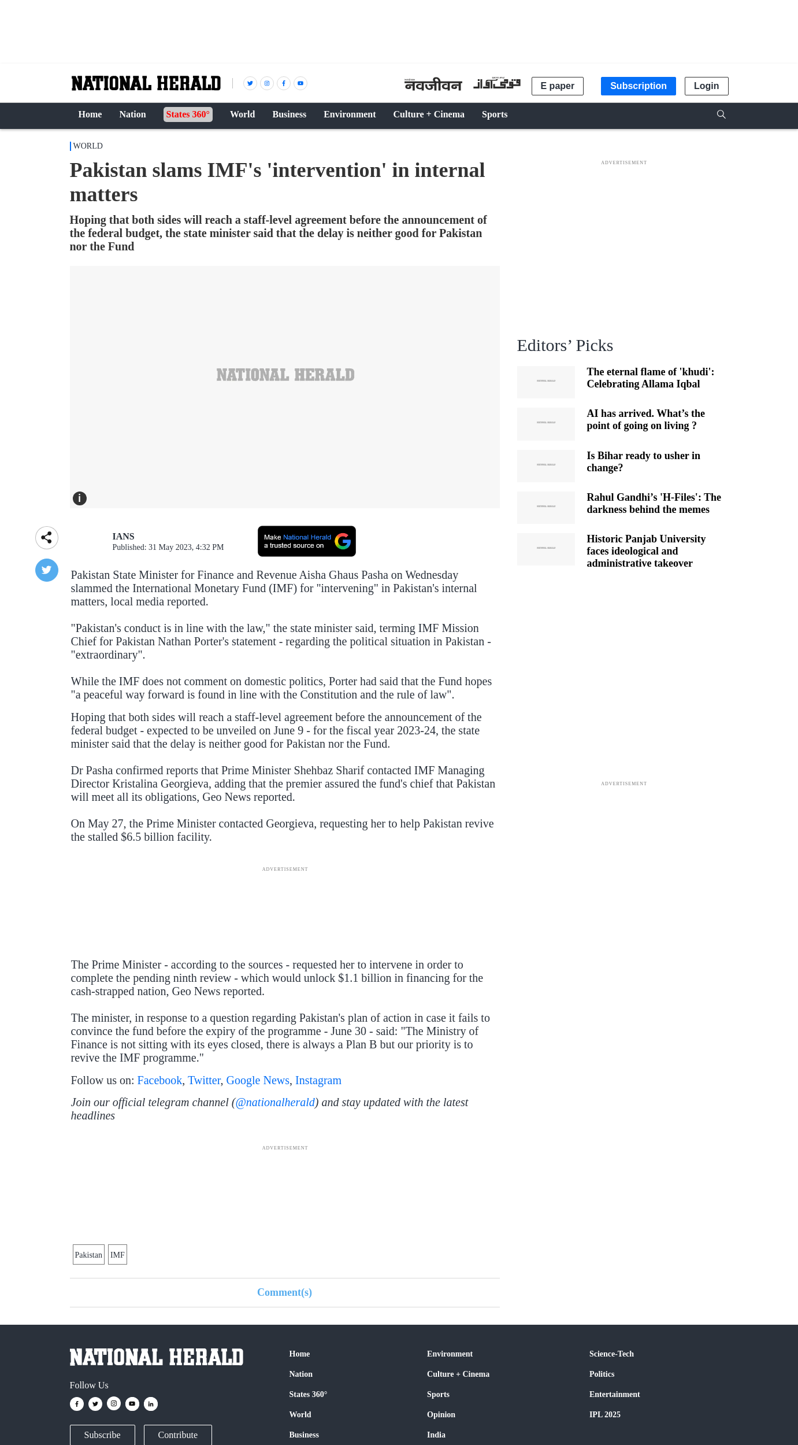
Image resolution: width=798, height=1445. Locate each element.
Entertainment (614, 1394)
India (436, 1435)
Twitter (204, 1080)
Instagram (318, 1080)
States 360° (308, 1394)
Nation (301, 1374)
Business (304, 1435)
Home (299, 1354)
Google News (258, 1080)
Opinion (441, 1414)
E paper (558, 86)
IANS (124, 536)
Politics (602, 1374)
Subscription (638, 86)
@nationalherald (274, 1102)
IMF (117, 1255)
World (88, 146)
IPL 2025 (605, 1414)
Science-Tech (611, 1354)
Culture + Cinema (458, 1374)
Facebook (160, 1080)
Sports (438, 1394)
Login (706, 86)
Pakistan (88, 1255)
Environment (450, 1354)
